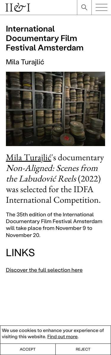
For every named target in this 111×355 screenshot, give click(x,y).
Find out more (62, 336)
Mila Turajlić (28, 157)
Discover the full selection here (44, 269)
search (84, 7)
